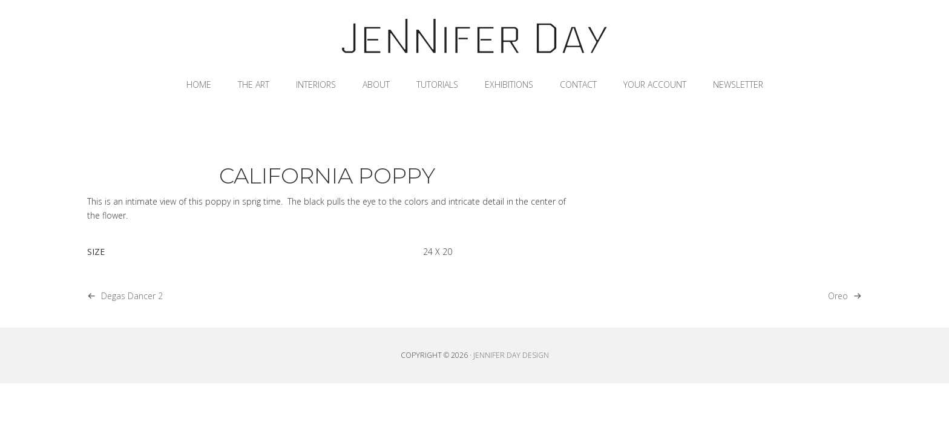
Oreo (838, 296)
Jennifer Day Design (474, 36)
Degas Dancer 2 (132, 296)
